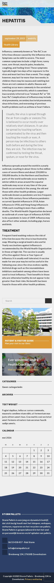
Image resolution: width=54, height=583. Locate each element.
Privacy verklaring (33, 579)
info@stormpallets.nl (18, 548)
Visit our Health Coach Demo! (23, 369)
